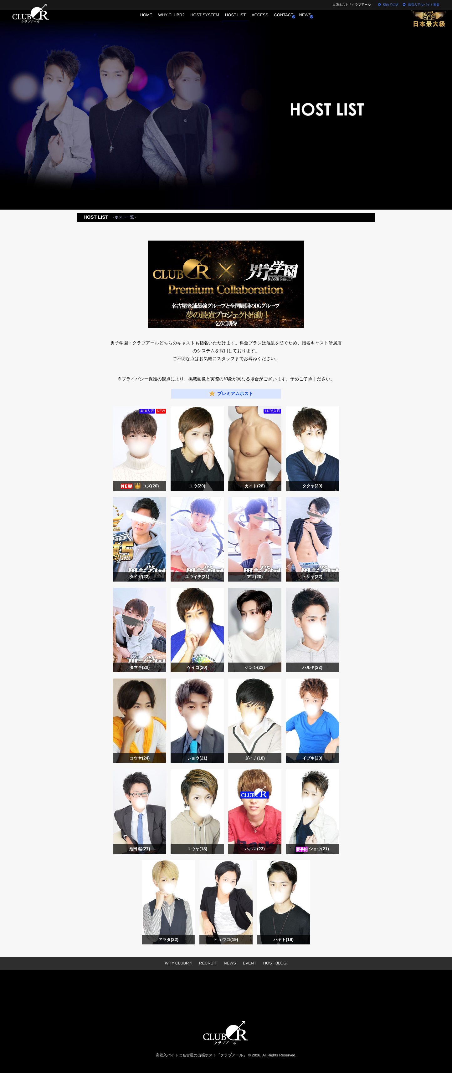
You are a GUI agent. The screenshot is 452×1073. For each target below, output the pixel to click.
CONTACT (289, 20)
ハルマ (255, 849)
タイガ (140, 576)
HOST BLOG (273, 963)
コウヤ (140, 758)
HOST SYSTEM (201, 20)
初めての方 (388, 5)
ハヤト (283, 939)
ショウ (197, 758)
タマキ (140, 667)
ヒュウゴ (226, 939)
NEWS (313, 20)
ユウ (197, 486)
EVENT (248, 963)
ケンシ (255, 667)
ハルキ (312, 667)
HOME (138, 20)
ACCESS (262, 20)
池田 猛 (139, 849)
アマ (255, 576)
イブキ (312, 758)
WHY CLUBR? (166, 20)
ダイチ (255, 758)
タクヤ (312, 486)
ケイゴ (197, 667)
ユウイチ (197, 576)
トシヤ (312, 576)
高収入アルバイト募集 (421, 5)
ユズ (151, 486)
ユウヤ (197, 849)
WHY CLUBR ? (181, 963)
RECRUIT (208, 963)
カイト (255, 486)
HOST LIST (234, 20)
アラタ (168, 939)
